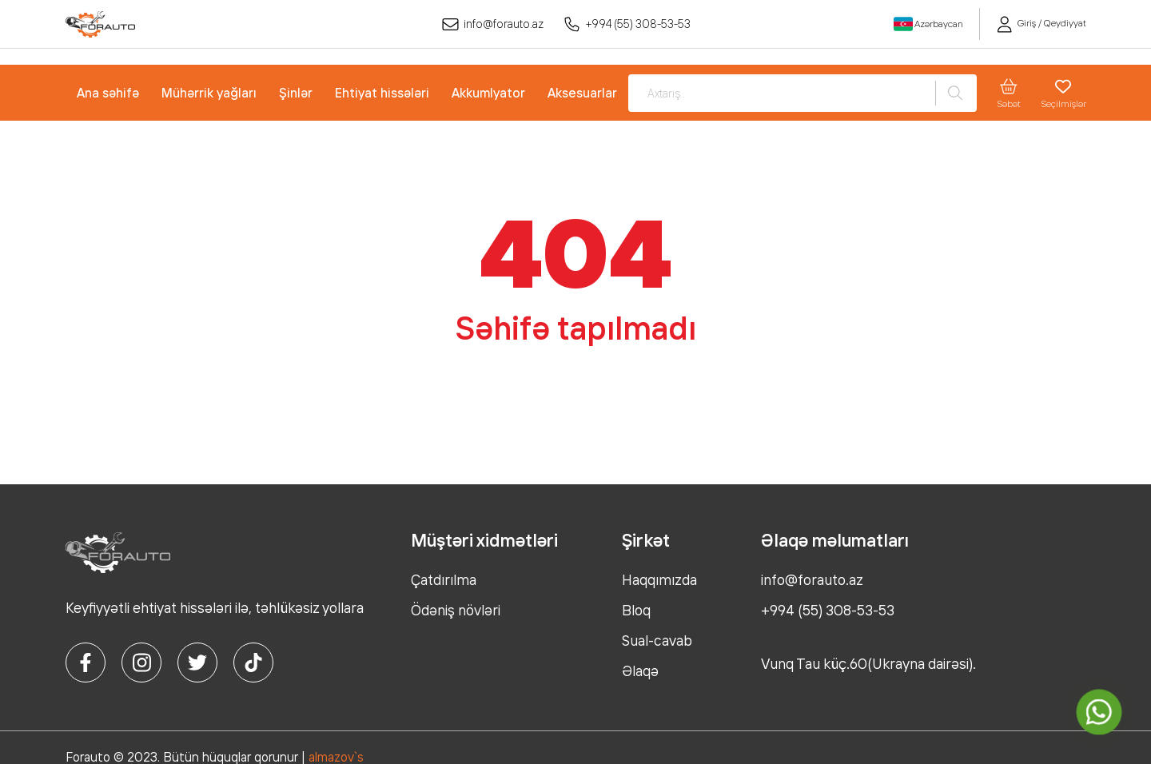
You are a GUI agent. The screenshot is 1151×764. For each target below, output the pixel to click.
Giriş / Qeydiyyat (1041, 23)
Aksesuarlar (582, 93)
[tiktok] (253, 662)
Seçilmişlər (1063, 93)
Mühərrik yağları (209, 93)
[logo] (100, 24)
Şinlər (296, 93)
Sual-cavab (657, 640)
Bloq (636, 610)
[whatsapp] (1099, 712)
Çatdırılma (443, 579)
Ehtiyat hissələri (382, 93)
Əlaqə (640, 670)
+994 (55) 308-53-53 (627, 24)
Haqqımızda (659, 579)
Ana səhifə (108, 93)
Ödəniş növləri (455, 610)
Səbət (1009, 93)
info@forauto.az (492, 24)
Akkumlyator (488, 93)
